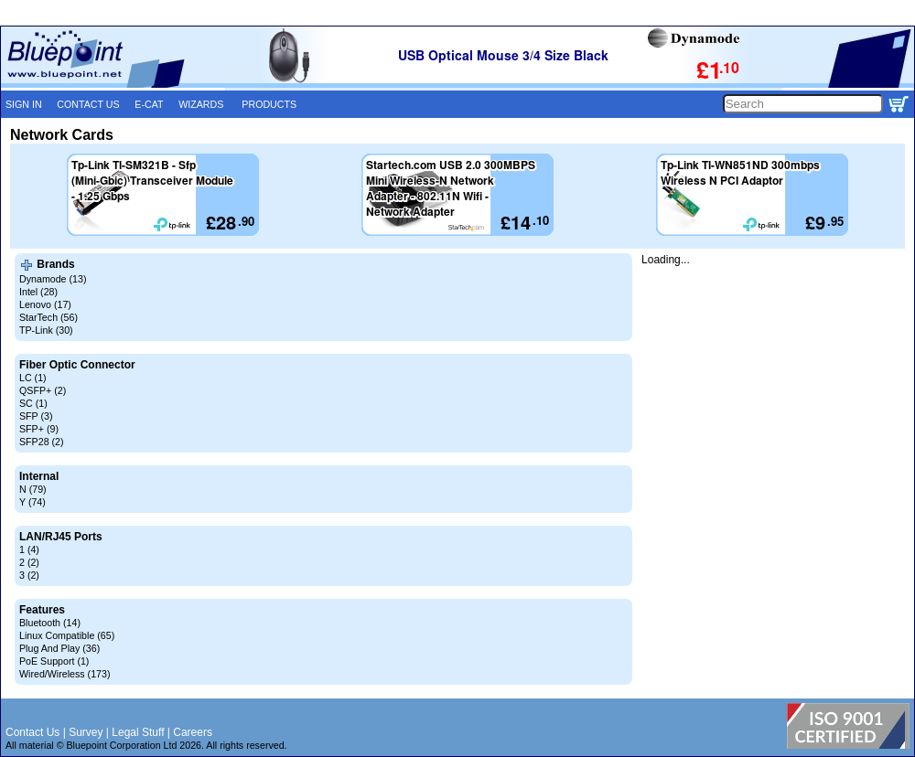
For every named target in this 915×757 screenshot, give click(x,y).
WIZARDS (200, 104)
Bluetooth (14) (50, 622)
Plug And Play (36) (59, 648)
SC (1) (33, 403)
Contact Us (32, 732)
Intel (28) (38, 291)
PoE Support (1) (54, 661)
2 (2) (29, 562)
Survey (85, 732)
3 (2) (29, 575)
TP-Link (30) (46, 330)
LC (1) (33, 377)
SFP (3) (36, 415)
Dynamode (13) (52, 278)
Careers (192, 732)
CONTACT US (88, 104)
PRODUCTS (269, 104)
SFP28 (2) (41, 441)
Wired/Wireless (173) (64, 673)
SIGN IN (23, 104)
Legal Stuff (138, 732)
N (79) (33, 489)
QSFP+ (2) (42, 390)
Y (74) (32, 501)
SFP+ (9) (39, 428)
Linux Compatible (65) (66, 635)
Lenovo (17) (45, 304)
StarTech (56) (48, 317)
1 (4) (29, 549)
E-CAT (149, 104)
